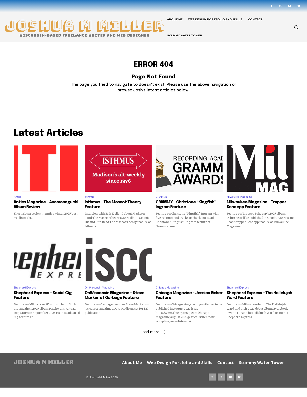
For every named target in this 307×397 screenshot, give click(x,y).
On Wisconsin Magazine (102, 297)
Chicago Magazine (169, 297)
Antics (18, 205)
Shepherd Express (27, 297)
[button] (296, 27)
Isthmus (90, 205)
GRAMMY (163, 205)
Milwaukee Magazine (242, 205)
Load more (153, 342)
